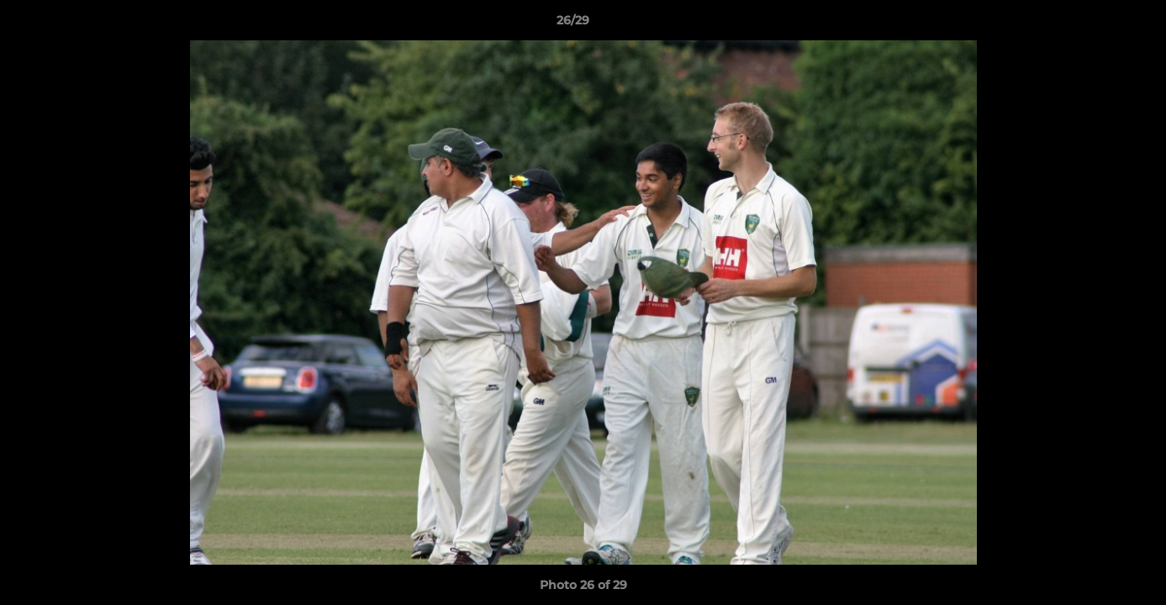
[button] (1095, 24)
